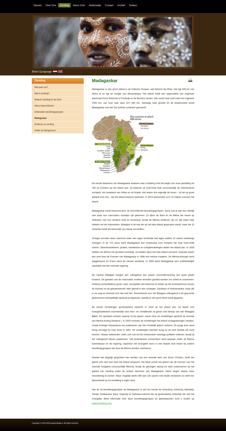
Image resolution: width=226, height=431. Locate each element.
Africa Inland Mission (44, 106)
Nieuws (38, 5)
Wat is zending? (41, 93)
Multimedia (95, 5)
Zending (64, 5)
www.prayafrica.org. (102, 403)
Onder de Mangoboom (45, 130)
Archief (121, 5)
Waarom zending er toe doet (47, 99)
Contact (109, 5)
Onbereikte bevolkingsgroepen (48, 112)
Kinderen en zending (44, 124)
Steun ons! (79, 5)
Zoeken (133, 5)
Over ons (51, 5)
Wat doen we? (41, 87)
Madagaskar (105, 80)
